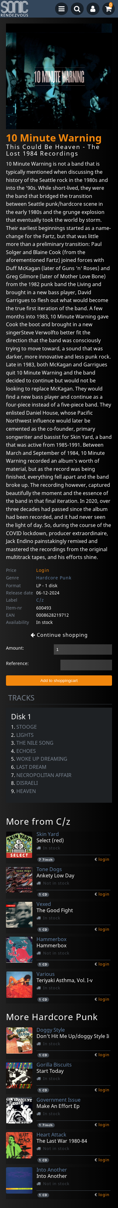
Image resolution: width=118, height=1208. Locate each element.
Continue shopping (59, 634)
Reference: (17, 663)
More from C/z (38, 821)
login (104, 859)
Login (42, 570)
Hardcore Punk (53, 578)
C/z (40, 600)
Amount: (15, 648)
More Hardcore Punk (52, 1017)
